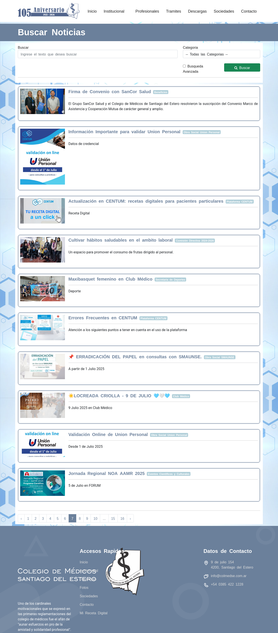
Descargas (197, 11)
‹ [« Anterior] (21, 518)
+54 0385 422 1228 (227, 584)
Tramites (173, 11)
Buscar (23, 47)
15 (113, 518)
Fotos (84, 587)
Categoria (190, 47)
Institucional (116, 11)
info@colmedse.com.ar (229, 575)
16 (122, 518)
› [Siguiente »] (130, 518)
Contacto (249, 11)
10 (95, 518)
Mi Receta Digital (94, 612)
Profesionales (147, 11)
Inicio (92, 11)
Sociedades (224, 11)
